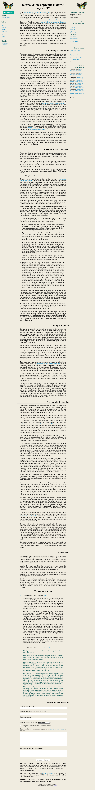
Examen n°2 (73, 32)
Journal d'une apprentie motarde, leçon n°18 (77, 95)
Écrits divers (4, 31)
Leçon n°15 (72, 29)
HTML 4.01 (4, 43)
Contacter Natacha (6, 17)
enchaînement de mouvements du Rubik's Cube (37, 424)
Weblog (3, 36)
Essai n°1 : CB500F (74, 40)
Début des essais (74, 38)
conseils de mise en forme (57, 729)
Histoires (4, 32)
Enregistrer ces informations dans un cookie (35, 726)
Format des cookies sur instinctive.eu (75, 55)
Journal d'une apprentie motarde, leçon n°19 (77, 93)
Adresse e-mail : (43, 713)
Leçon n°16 (72, 31)
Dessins (3, 29)
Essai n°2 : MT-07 (74, 41)
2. (20, 648)
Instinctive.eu (8, 12)
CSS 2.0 (4, 44)
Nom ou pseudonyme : (43, 707)
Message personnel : (43, 756)
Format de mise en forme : (35, 722)
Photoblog (4, 34)
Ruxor (44, 595)
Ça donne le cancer (74, 59)
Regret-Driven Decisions (75, 50)
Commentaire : (43, 738)
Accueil (3, 24)
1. (20, 595)
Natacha (46, 648)
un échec (30, 128)
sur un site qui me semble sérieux (53, 103)
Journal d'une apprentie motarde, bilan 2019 (77, 90)
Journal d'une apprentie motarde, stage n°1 (76, 70)
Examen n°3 (73, 36)
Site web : (43, 718)
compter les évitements (28, 516)
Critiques (4, 27)
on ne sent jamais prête (37, 129)
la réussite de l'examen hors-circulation (37, 12)
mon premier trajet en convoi (55, 19)
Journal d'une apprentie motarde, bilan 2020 (77, 84)
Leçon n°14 (72, 27)
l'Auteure (4, 25)
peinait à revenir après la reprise (48, 364)
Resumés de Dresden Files (76, 57)
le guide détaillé (47, 777)
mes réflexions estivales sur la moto (53, 22)
